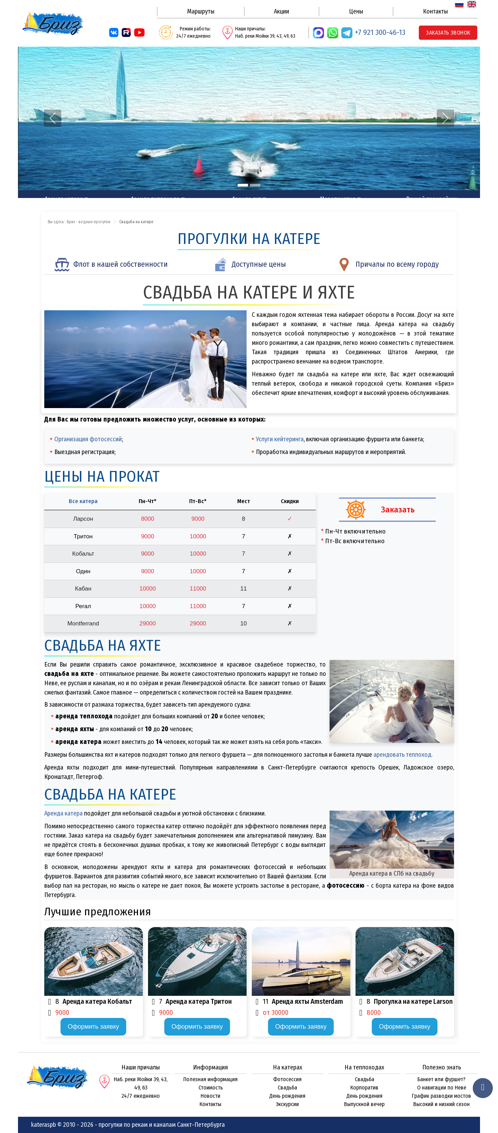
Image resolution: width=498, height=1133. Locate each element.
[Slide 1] (243, 185)
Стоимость (211, 1087)
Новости (210, 1096)
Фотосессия (287, 1079)
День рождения (287, 1096)
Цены (356, 11)
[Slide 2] (255, 185)
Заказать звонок (448, 32)
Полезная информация (210, 1079)
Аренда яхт (246, 199)
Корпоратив (364, 1087)
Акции (281, 11)
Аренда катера (64, 199)
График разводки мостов (441, 1096)
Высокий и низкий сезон (441, 1104)
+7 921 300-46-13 (380, 32)
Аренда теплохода (155, 199)
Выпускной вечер (364, 1104)
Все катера (83, 501)
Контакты (435, 11)
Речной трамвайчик (432, 199)
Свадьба (287, 1087)
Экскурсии (287, 1104)
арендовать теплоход (402, 754)
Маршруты (200, 11)
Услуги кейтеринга (280, 439)
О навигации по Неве (441, 1087)
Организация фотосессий (88, 439)
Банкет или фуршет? (441, 1079)
